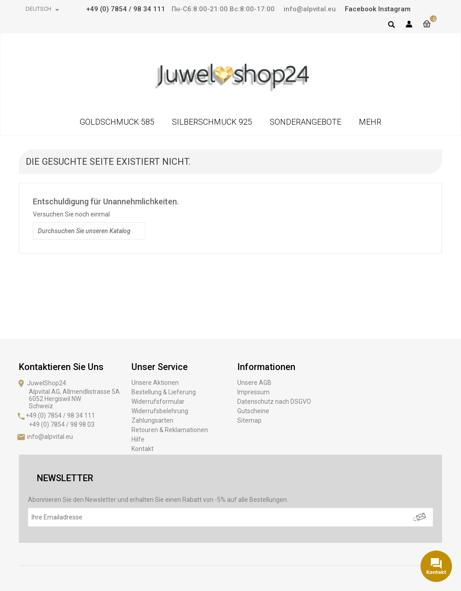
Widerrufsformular (158, 401)
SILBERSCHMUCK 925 (212, 121)
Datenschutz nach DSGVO (274, 401)
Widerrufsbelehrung (159, 411)
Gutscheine (253, 411)
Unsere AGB (254, 382)
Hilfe (138, 439)
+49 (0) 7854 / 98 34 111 (125, 9)
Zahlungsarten (152, 420)
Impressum (253, 392)
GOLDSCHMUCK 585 (117, 121)
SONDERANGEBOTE (305, 121)
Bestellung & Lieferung (163, 392)
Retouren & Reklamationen (169, 429)
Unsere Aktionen (155, 382)
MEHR (370, 121)
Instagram (394, 9)
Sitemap (249, 420)
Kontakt (142, 448)
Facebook (360, 9)
